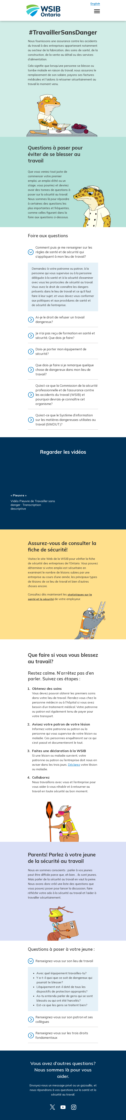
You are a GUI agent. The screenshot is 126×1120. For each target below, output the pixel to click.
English (95, 3)
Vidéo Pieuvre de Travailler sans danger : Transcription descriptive (33, 504)
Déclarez (74, 764)
